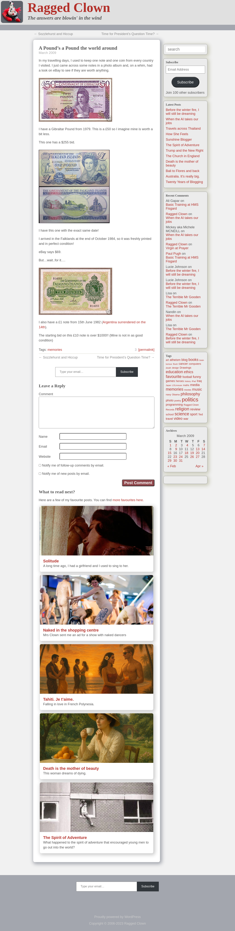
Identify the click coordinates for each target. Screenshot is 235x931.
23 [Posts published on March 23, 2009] (175, 457)
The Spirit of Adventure (182, 145)
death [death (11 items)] (168, 368)
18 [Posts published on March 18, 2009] (186, 453)
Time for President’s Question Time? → (130, 34)
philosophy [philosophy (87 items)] (190, 394)
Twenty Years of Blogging (184, 182)
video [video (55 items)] (178, 418)
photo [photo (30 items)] (169, 400)
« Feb (171, 466)
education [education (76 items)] (174, 372)
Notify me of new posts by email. (66, 473)
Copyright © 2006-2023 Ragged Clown (117, 923)
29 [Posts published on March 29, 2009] (169, 460)
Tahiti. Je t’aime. (58, 699)
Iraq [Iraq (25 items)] (199, 381)
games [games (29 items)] (170, 381)
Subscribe (185, 82)
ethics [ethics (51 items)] (188, 372)
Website (45, 456)
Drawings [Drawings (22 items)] (185, 367)
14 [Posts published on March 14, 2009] (203, 449)
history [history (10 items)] (188, 381)
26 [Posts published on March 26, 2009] (192, 457)
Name (43, 436)
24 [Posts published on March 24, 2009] (181, 457)
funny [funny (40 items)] (197, 377)
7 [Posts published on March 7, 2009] (204, 445)
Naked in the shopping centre (71, 630)
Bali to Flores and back (182, 171)
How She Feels (177, 134)
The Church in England (183, 156)
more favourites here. (128, 500)
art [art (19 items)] (167, 360)
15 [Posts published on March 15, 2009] (169, 453)
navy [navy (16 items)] (168, 394)
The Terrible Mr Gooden (183, 297)
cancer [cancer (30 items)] (183, 363)
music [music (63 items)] (197, 389)
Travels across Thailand (183, 128)
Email (43, 446)
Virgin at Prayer (177, 248)
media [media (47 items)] (195, 385)
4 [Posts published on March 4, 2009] (187, 445)
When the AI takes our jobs (182, 220)
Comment (46, 394)
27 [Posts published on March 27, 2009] (198, 457)
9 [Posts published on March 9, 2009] (176, 449)
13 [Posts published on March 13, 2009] (198, 449)
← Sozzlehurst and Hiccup (53, 34)
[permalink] (146, 350)
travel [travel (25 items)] (169, 418)
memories (55, 350)
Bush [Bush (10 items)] (175, 364)
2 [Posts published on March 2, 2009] (176, 445)
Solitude (51, 561)
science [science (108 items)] (182, 413)
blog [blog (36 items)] (184, 360)
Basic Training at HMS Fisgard (182, 206)
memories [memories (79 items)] (174, 389)
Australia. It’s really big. (183, 176)
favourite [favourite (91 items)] (174, 376)
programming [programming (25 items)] (174, 404)
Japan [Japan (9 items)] (168, 385)
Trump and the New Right (184, 150)
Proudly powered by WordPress (117, 917)
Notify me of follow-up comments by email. (73, 465)
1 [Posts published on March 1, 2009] (170, 445)
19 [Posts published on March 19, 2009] (192, 453)
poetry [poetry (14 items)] (177, 400)
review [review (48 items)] (195, 409)
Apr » (199, 466)
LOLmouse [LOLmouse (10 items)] (177, 385)
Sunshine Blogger (179, 139)
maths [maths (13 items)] (186, 385)
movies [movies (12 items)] (187, 390)
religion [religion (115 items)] (182, 409)
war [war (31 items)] (185, 418)
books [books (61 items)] (193, 360)
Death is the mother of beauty (71, 768)
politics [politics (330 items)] (190, 399)
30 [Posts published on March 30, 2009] (175, 460)
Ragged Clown (69, 7)
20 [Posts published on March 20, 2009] (198, 453)
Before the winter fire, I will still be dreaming (182, 112)
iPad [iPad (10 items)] (194, 381)
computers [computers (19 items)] (195, 363)
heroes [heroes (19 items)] (180, 381)
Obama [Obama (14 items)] (176, 394)
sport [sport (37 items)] (193, 414)
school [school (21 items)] (170, 414)
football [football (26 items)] (187, 376)
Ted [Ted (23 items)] (200, 414)
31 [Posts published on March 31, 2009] (181, 460)
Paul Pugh (173, 253)
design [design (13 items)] (175, 368)
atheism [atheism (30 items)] (175, 360)
